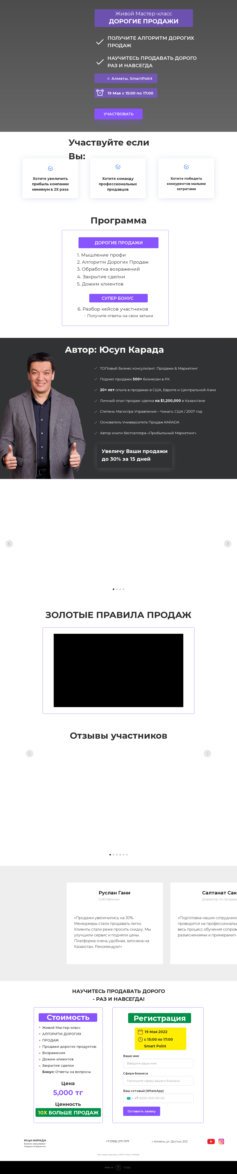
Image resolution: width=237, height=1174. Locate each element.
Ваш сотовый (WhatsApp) (143, 1091)
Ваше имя (131, 1056)
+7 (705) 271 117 (116, 1141)
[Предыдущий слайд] (9, 543)
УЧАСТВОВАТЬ (118, 114)
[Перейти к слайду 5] (123, 854)
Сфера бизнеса (135, 1073)
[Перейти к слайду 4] (123, 589)
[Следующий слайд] (227, 543)
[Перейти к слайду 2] (117, 589)
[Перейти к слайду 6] (127, 854)
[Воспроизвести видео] (118, 797)
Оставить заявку (142, 1111)
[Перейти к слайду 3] (120, 589)
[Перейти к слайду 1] (113, 589)
